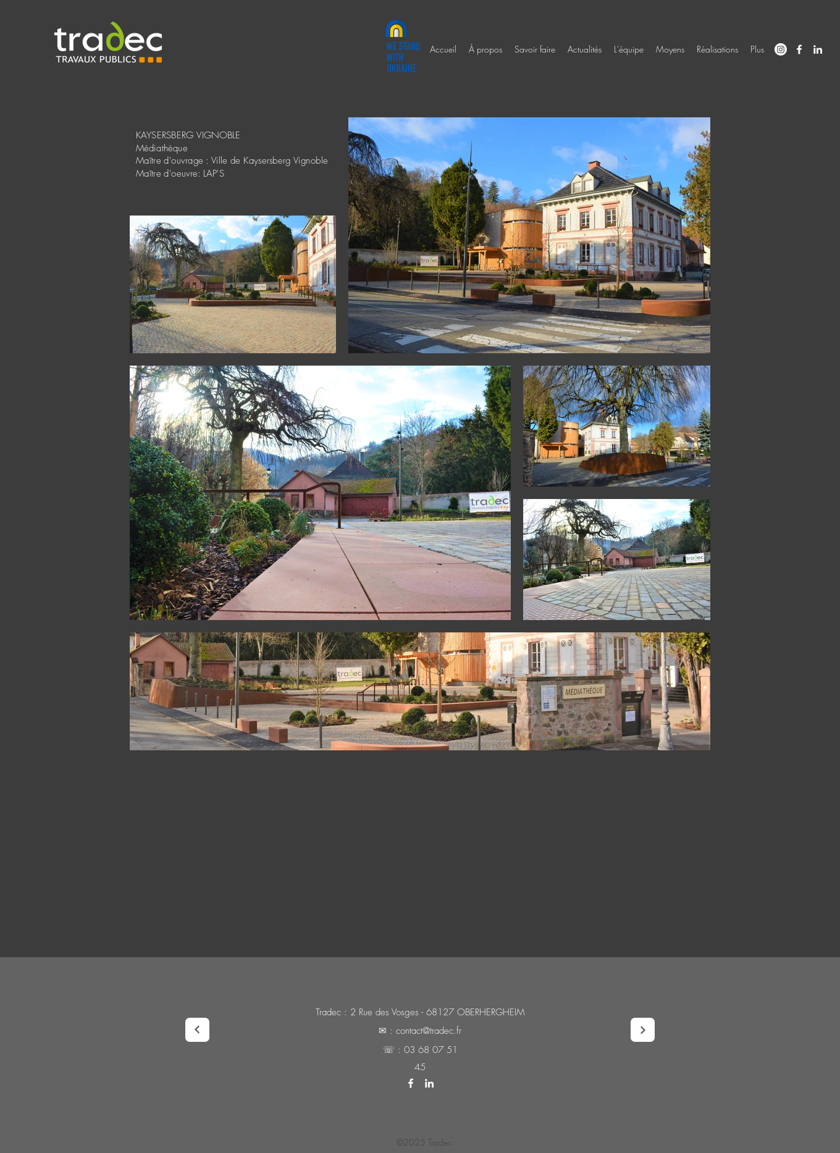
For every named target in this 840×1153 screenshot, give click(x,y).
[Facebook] (799, 49)
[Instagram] (781, 49)
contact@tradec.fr (428, 1031)
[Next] (197, 1030)
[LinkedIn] (818, 49)
